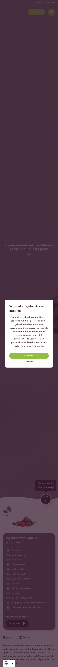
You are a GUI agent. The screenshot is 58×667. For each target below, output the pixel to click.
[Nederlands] (9, 662)
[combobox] (9, 663)
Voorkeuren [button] (29, 361)
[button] (51, 302)
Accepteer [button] (29, 356)
